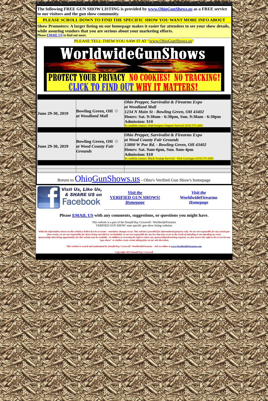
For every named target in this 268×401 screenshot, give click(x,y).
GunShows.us (116, 178)
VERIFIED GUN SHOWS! (135, 197)
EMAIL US (55, 35)
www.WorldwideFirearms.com (186, 246)
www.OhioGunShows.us (170, 9)
